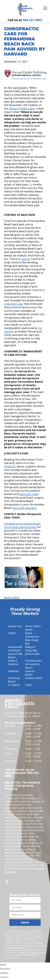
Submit (25, 922)
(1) (30, 184)
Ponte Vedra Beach (33, 627)
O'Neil (11, 633)
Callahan (13, 671)
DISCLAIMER (16, 947)
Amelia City (15, 626)
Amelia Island (33, 678)
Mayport (30, 647)
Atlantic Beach (30, 672)
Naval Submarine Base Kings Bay (32, 638)
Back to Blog (11, 597)
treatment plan (13, 304)
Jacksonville (32, 654)
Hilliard (12, 660)
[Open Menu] (45, 8)
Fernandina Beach (32, 665)
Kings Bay (31, 650)
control (25, 259)
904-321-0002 (32, 20)
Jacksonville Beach (15, 655)
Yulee (28, 685)
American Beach (14, 679)
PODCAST (10, 466)
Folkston (13, 664)
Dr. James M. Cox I (36, 952)
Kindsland (14, 650)
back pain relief (29, 494)
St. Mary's (14, 685)
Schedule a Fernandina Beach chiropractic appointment (22, 525)
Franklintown (33, 660)
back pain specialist (24, 508)
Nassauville (15, 647)
